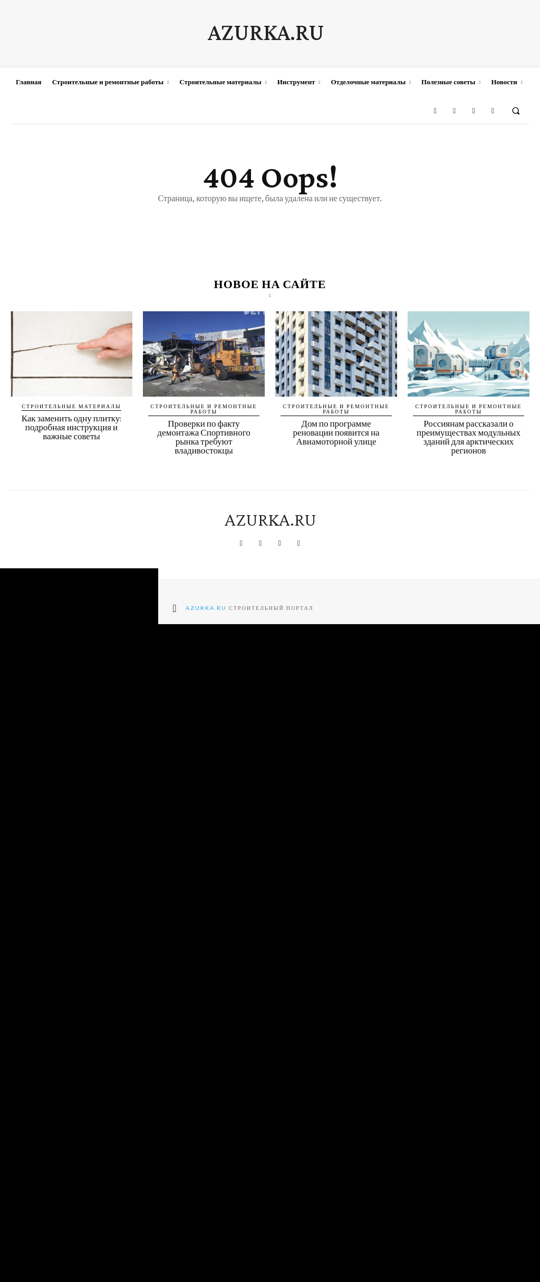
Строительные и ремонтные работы (204, 409)
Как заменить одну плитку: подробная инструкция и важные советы (72, 427)
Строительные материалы (71, 406)
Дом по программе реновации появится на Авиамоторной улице (336, 433)
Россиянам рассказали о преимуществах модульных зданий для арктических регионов (468, 437)
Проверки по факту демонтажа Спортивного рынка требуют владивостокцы (203, 437)
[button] (516, 110)
